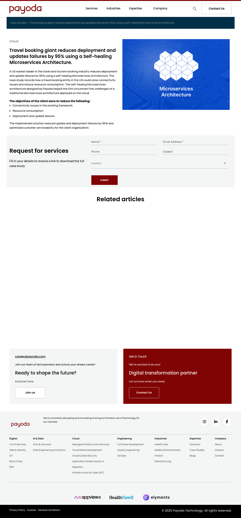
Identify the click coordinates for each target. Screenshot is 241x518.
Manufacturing (163, 460)
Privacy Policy (17, 508)
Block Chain (16, 460)
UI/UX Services (17, 443)
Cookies (31, 508)
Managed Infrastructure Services (90, 443)
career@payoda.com (30, 355)
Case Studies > (19, 22)
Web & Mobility (17, 448)
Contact (219, 454)
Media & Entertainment (167, 448)
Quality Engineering (128, 448)
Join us (30, 391)
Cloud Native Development (87, 448)
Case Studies (197, 448)
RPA (11, 465)
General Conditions (49, 508)
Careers (219, 448)
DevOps (121, 454)
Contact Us (216, 9)
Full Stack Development (130, 443)
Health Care (161, 443)
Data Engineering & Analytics (49, 448)
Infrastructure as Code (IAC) (88, 471)
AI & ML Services (42, 443)
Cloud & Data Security (84, 454)
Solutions (195, 443)
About (218, 443)
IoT (11, 454)
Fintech (159, 454)
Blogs (193, 454)
